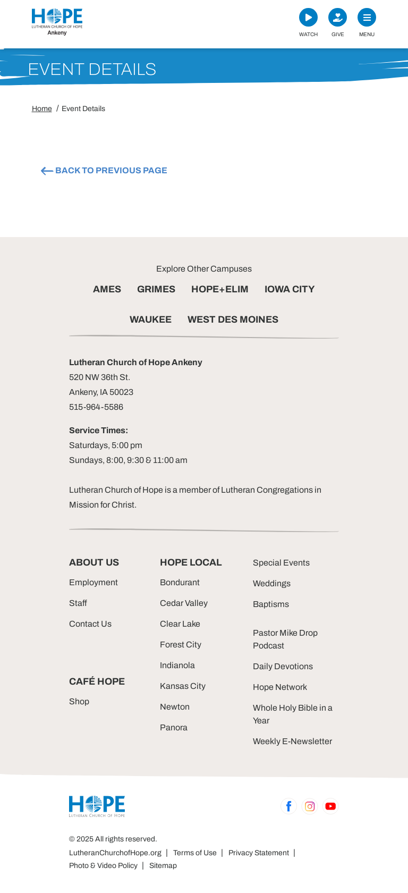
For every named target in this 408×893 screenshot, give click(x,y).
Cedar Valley (184, 603)
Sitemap (163, 866)
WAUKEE (151, 319)
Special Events (281, 562)
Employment (93, 582)
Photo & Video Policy (103, 866)
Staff (78, 603)
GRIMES (156, 289)
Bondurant (180, 582)
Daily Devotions (283, 666)
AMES (107, 289)
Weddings (272, 583)
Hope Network (280, 687)
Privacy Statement (258, 853)
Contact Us (90, 623)
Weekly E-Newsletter (292, 741)
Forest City (180, 644)
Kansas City (183, 685)
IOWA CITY (290, 289)
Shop (79, 701)
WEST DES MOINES (233, 319)
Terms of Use (195, 853)
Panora (174, 727)
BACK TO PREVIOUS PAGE (103, 171)
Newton (175, 706)
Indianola (177, 665)
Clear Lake (180, 623)
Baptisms (271, 604)
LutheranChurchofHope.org (115, 853)
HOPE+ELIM (220, 289)
